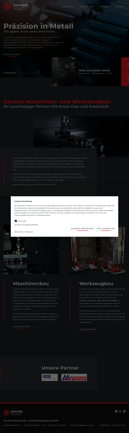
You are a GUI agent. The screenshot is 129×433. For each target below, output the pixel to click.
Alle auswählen (106, 229)
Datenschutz (19, 232)
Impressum (29, 232)
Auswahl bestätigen (82, 229)
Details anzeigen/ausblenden (27, 225)
